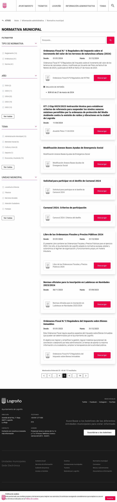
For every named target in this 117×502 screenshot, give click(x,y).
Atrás (6, 20)
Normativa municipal (100, 461)
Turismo (67, 468)
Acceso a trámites (41, 471)
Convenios (96, 464)
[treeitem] (19, 53)
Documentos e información (102, 471)
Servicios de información (44, 464)
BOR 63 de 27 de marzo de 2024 (61, 92)
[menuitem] (84, 402)
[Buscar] (112, 5)
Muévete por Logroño (71, 471)
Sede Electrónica (11, 465)
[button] (26, 5)
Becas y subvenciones (100, 468)
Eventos (67, 461)
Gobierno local (40, 461)
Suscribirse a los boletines (99, 432)
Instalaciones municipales (73, 464)
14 (80, 376)
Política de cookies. (32, 501)
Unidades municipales (14, 461)
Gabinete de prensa (42, 468)
